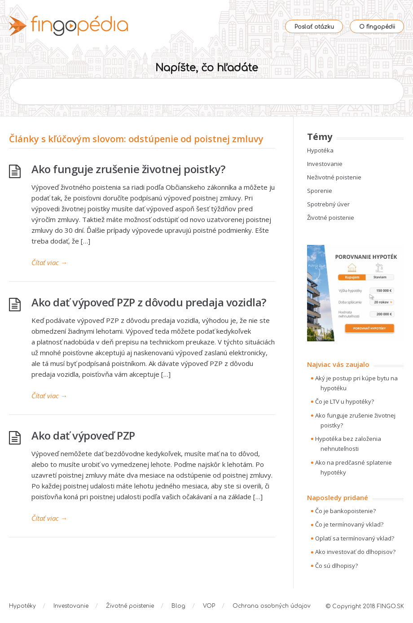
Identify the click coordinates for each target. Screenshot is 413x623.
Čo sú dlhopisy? (336, 566)
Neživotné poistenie (334, 177)
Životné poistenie (330, 217)
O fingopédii (377, 27)
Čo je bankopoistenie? (345, 511)
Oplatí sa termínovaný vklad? (354, 538)
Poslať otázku (314, 27)
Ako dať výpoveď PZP (83, 435)
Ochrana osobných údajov (272, 606)
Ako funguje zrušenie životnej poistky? (128, 168)
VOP (209, 606)
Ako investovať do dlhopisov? (355, 552)
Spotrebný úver (328, 204)
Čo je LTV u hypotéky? (344, 401)
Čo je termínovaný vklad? (349, 524)
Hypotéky (22, 606)
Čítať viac (49, 262)
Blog (178, 606)
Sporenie (319, 191)
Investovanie (325, 164)
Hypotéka (320, 150)
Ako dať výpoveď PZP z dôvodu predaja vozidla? (148, 302)
